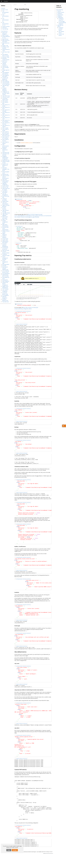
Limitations (59, 13)
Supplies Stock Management (5, 287)
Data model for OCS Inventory (5, 137)
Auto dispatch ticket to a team (5, 55)
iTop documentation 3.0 (5, 20)
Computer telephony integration (4, 89)
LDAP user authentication (5, 203)
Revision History (60, 12)
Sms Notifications (6, 273)
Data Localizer (5, 128)
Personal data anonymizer (5, 248)
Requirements (60, 14)
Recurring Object (5, 264)
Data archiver (5, 100)
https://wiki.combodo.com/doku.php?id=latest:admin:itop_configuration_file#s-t (26, 308)
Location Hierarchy (4, 208)
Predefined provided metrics (61, 29)
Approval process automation (5, 41)
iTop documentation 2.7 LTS (5, 24)
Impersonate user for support (6, 189)
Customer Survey (5, 97)
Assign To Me (5, 45)
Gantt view (4, 179)
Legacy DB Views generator (5, 206)
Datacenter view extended (5, 154)
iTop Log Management (5, 194)
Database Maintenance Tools (5, 150)
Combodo (3, 8)
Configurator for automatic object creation (5, 93)
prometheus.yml (19, 226)
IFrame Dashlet (5, 185)
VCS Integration (5, 295)
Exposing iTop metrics (60, 26)
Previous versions (6, 26)
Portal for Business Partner (5, 252)
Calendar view (5, 66)
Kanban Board (5, 201)
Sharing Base (5, 279)
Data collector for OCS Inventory (6, 121)
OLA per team (5, 238)
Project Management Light (5, 262)
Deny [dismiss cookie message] (9, 850)
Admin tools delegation (4, 33)
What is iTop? (5, 9)
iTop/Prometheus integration (62, 23)
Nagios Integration (4, 234)
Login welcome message (5, 211)
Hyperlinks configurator (4, 184)
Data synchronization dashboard (5, 146)
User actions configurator (4, 291)
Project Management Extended (5, 258)
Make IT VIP (4, 219)
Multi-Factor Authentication (5, 225)
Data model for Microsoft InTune (5, 135)
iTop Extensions (4, 31)
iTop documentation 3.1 (5, 16)
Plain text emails (5, 250)
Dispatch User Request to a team (5, 165)
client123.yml (18, 243)
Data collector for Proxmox (6, 123)
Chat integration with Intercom (5, 73)
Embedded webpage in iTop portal (5, 169)
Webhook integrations (4, 297)
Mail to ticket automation (5, 217)
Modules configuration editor (5, 222)
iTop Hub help (5, 29)
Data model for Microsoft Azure (5, 132)
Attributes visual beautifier (5, 47)
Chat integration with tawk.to (5, 76)
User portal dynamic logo (5, 293)
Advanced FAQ (5, 174)
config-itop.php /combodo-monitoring (23, 311)
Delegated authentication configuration (5, 157)
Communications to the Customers (6, 83)
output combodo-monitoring (21, 324)
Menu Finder (4, 80)
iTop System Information (4, 191)
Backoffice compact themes (5, 59)
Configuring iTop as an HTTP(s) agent (62, 20)
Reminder (4, 265)
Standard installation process (27, 142)
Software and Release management (5, 284)
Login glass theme (6, 213)
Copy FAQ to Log (5, 95)
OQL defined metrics (61, 32)
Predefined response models (5, 255)
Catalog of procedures (4, 199)
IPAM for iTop (5, 187)
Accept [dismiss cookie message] (14, 850)
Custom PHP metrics (61, 35)
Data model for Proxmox (5, 140)
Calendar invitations (4, 64)
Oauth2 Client (5, 240)
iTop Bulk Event (5, 301)
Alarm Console (5, 35)
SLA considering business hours (5, 271)
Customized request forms (5, 99)
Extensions (4, 27)
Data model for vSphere (5, 142)
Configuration (60, 17)
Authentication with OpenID (5, 242)
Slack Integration (5, 281)
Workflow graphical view (5, 300)
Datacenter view (5, 152)
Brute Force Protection (4, 61)
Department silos (5, 160)
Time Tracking (5, 288)
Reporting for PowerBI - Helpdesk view (5, 268)
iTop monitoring (5, 81)
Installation (59, 16)
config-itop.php (19, 199)
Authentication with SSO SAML (5, 275)
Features (59, 11)
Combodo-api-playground (5, 78)
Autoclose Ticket (5, 57)
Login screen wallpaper (5, 215)
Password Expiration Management (5, 245)
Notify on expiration (4, 237)
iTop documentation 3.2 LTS (5, 12)
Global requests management (5, 181)
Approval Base (5, 39)
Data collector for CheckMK (6, 110)
